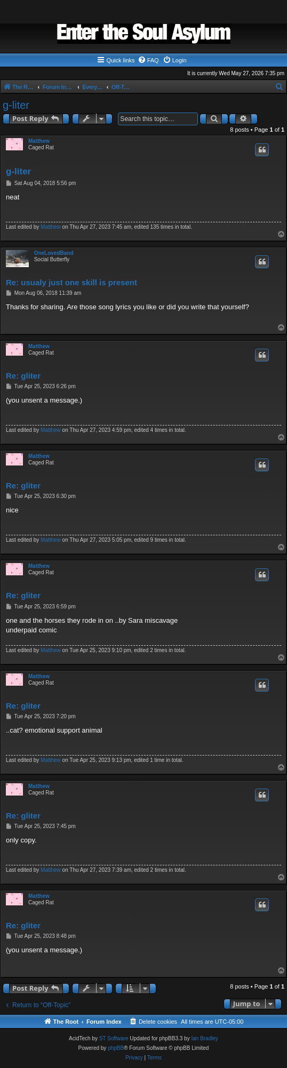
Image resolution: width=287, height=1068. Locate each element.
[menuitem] (148, 60)
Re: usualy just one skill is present (71, 282)
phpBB (116, 1048)
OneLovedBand (54, 253)
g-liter (16, 105)
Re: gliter (23, 375)
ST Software (114, 1038)
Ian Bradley (204, 1038)
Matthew (39, 141)
